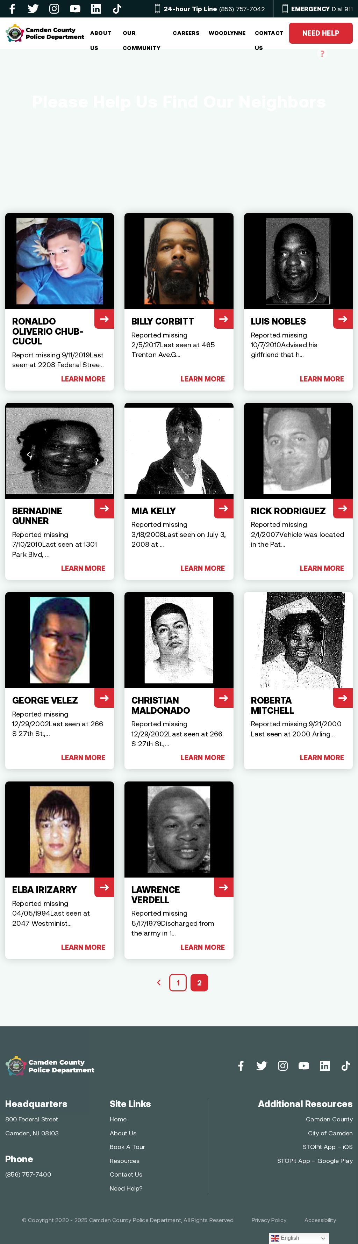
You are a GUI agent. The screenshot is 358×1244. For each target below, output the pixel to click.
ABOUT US (100, 35)
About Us (123, 1133)
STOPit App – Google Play (315, 1160)
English (285, 1238)
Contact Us (126, 1174)
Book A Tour (127, 1146)
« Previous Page (158, 982)
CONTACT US (269, 35)
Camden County (329, 1119)
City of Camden (330, 1133)
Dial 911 (322, 9)
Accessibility (320, 1219)
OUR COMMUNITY (141, 35)
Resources (124, 1160)
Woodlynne (227, 32)
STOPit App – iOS (328, 1146)
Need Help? (126, 1188)
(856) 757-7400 (28, 1174)
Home (118, 1119)
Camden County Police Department (135, 1219)
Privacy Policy (269, 1219)
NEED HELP (320, 36)
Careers (186, 32)
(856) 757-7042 (214, 9)
